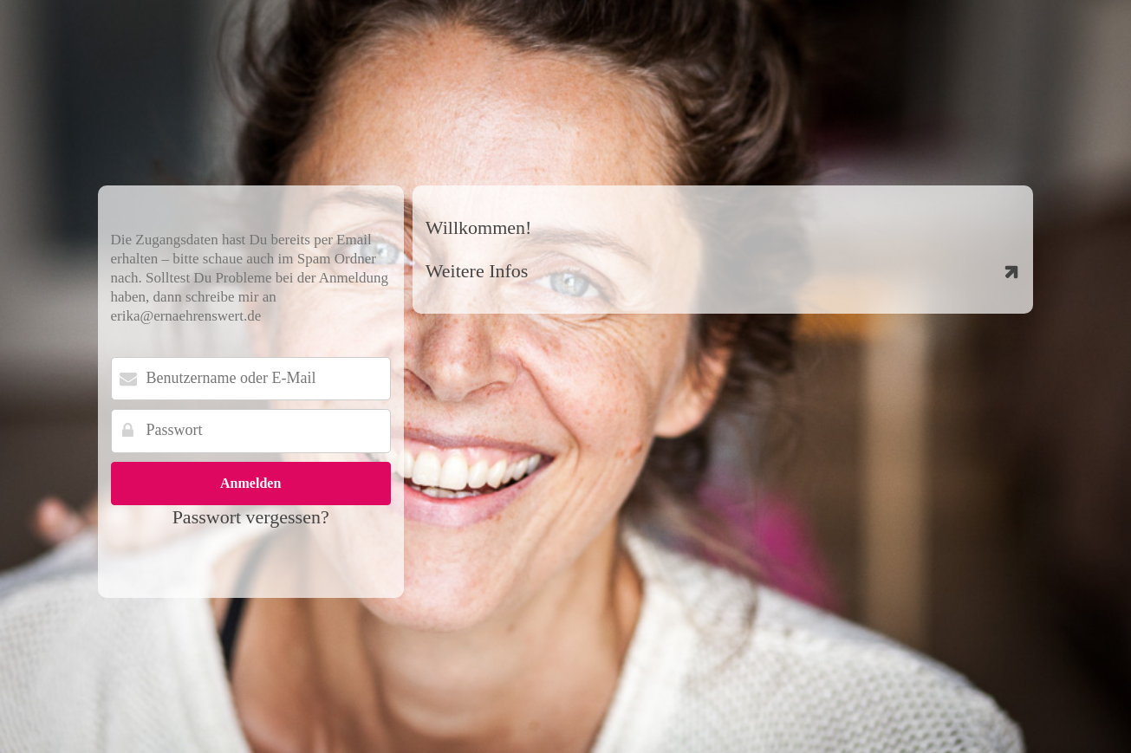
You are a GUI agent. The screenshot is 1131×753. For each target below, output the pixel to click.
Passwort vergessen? (250, 517)
